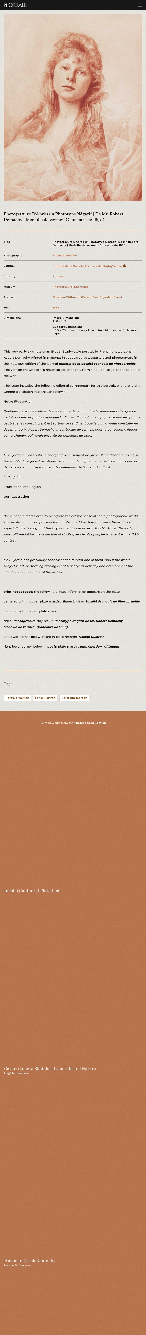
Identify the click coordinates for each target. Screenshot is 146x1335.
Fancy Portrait (45, 697)
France (58, 276)
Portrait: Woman (17, 697)
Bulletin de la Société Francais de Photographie (89, 266)
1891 (56, 307)
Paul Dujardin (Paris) (107, 297)
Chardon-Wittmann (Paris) (72, 297)
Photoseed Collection (90, 722)
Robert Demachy (65, 255)
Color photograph (74, 697)
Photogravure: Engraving (71, 286)
